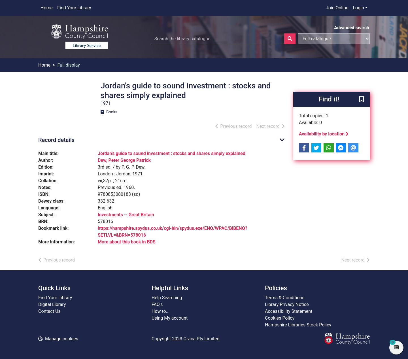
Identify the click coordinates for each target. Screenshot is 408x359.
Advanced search (351, 27)
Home (47, 7)
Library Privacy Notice (287, 304)
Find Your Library (74, 7)
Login (358, 7)
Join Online (337, 7)
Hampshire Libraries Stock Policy (298, 325)
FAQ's (157, 304)
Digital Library (52, 304)
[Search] (290, 38)
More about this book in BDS (127, 242)
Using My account (170, 318)
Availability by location (323, 134)
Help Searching (167, 297)
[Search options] (334, 38)
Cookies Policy (279, 318)
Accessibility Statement (288, 311)
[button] (361, 99)
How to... (160, 311)
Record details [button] (56, 140)
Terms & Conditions (285, 297)
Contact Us (49, 311)
